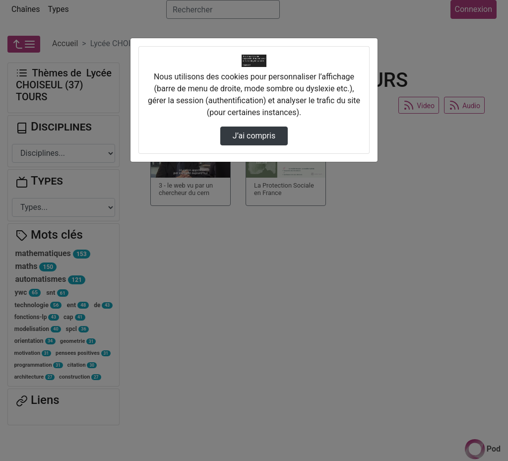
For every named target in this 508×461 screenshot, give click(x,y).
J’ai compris (254, 135)
